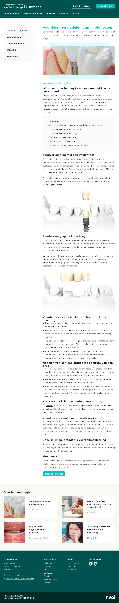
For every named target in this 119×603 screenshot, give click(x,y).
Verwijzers (64, 13)
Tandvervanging (15, 43)
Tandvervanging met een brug (63, 133)
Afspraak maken (105, 6)
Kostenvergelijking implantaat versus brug (68, 145)
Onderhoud (12, 56)
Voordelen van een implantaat (63, 137)
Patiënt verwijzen (81, 6)
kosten (49, 405)
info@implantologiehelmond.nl (20, 578)
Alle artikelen (14, 37)
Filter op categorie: (17, 30)
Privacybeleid (73, 563)
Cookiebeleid (73, 566)
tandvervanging (107, 109)
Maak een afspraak (54, 474)
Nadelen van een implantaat (62, 141)
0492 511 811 (13, 575)
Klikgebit (11, 50)
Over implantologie (32, 13)
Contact (77, 13)
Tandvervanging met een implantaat (66, 129)
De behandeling (11, 13)
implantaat (52, 159)
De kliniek (50, 13)
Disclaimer (71, 569)
